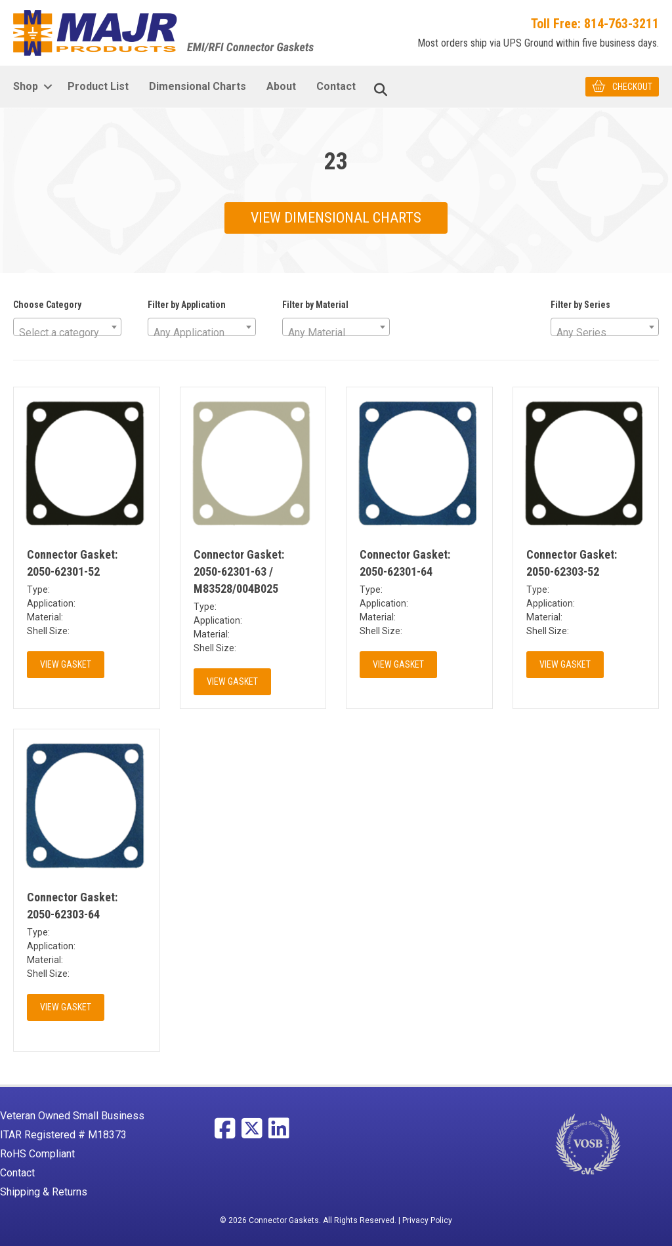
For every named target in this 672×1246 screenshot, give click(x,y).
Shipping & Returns (43, 1192)
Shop (25, 86)
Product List (98, 86)
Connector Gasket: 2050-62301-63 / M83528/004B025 (239, 571)
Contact (336, 86)
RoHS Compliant (37, 1154)
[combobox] (67, 327)
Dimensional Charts (197, 86)
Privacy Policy (427, 1220)
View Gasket (65, 664)
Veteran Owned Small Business (72, 1115)
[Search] (380, 90)
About (281, 86)
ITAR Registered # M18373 (63, 1134)
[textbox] (67, 332)
